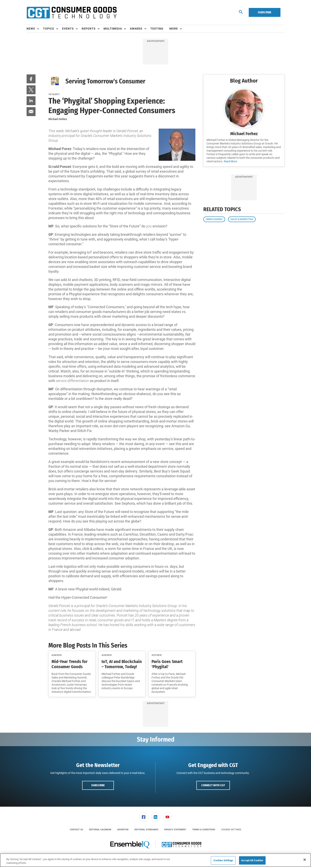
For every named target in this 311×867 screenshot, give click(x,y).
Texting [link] (156, 28)
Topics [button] (48, 28)
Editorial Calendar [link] (100, 829)
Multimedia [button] (113, 28)
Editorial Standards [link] (146, 829)
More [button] (173, 28)
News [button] (31, 28)
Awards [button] (136, 28)
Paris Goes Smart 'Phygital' (167, 664)
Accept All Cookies (252, 860)
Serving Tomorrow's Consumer (105, 81)
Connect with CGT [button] (213, 785)
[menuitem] (35, 29)
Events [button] (68, 28)
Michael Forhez (244, 133)
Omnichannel (214, 219)
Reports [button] (89, 28)
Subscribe (264, 12)
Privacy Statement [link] (175, 829)
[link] (31, 78)
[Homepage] (72, 12)
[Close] (304, 859)
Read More (230, 161)
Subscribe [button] (98, 785)
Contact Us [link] (76, 829)
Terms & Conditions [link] (203, 829)
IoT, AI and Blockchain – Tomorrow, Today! (122, 664)
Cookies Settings (231, 830)
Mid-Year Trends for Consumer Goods (69, 664)
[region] (155, 860)
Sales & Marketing (241, 219)
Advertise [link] (123, 829)
